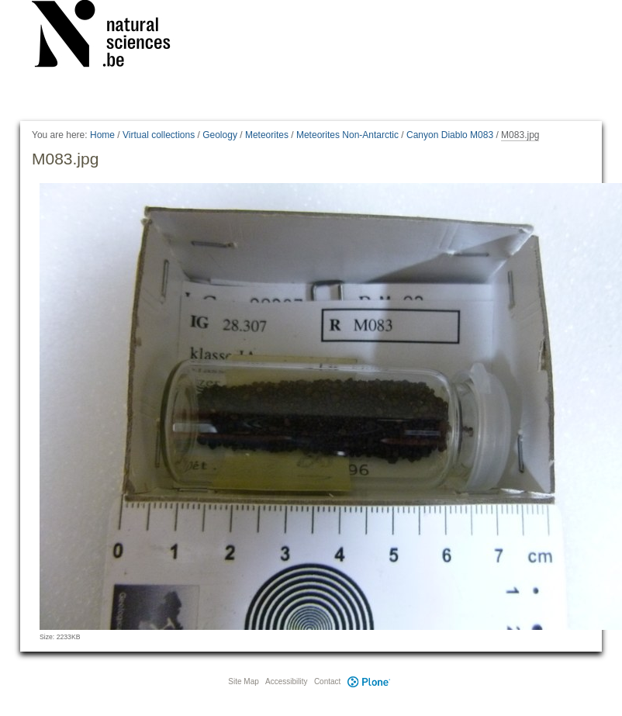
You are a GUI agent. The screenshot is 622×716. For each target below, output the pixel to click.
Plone (368, 681)
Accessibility (286, 681)
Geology (219, 135)
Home (102, 135)
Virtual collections (159, 135)
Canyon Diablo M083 (449, 135)
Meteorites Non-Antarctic (347, 135)
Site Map (243, 681)
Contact (327, 681)
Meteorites (267, 135)
